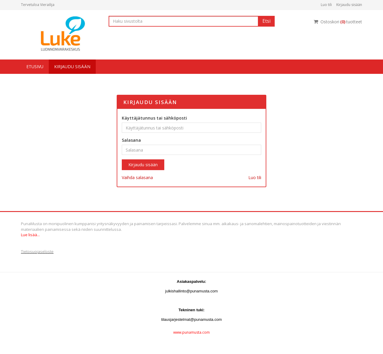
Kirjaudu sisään (349, 4)
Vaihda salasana (137, 177)
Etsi (266, 21)
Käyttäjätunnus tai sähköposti (154, 118)
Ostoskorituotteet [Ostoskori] (338, 22)
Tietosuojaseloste (37, 251)
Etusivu (34, 66)
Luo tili (326, 4)
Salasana (131, 140)
